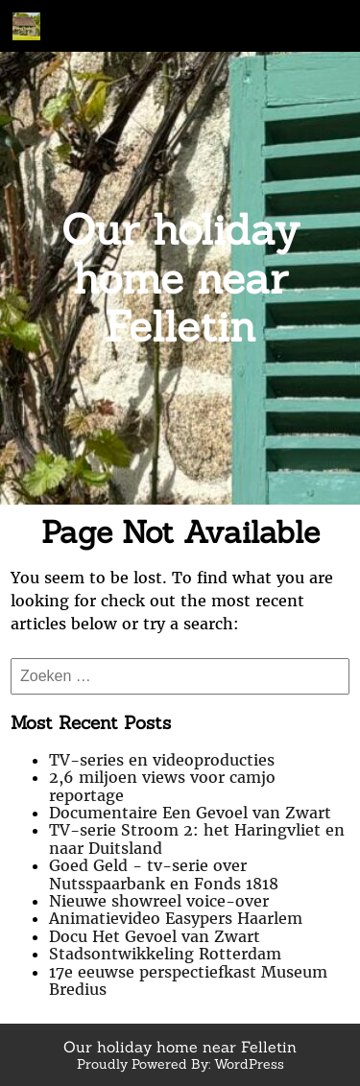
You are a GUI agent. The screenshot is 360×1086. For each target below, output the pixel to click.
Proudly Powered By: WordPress (180, 1064)
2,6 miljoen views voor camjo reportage (162, 785)
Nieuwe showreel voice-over (159, 900)
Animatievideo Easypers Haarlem (175, 918)
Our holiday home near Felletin (180, 277)
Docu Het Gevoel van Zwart (154, 936)
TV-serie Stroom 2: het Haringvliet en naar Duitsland (197, 838)
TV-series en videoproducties (162, 759)
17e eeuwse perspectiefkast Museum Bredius (188, 980)
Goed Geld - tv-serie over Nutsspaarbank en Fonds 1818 (163, 874)
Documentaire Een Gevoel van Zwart (190, 812)
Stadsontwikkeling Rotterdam (165, 953)
